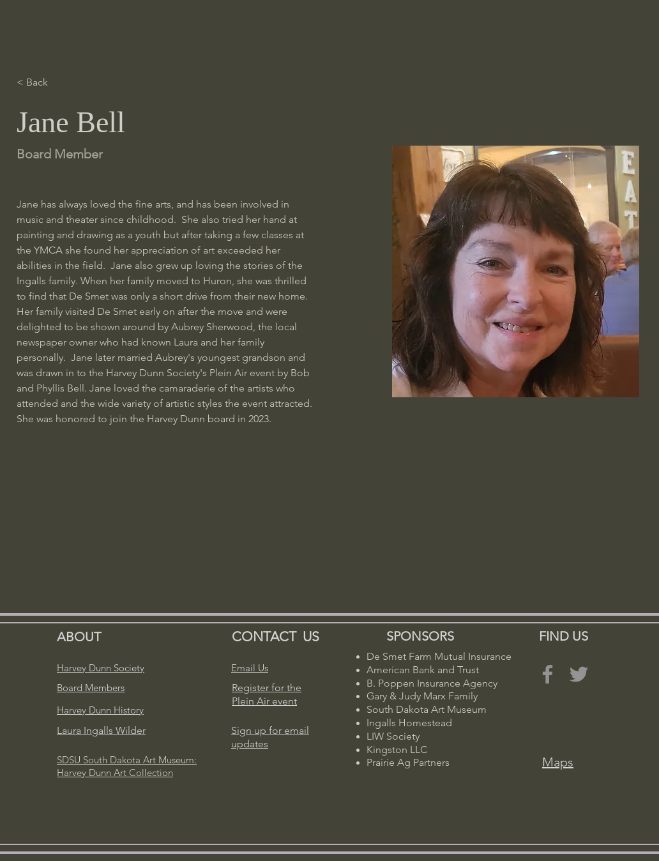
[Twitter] (578, 674)
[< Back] (42, 82)
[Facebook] (547, 674)
